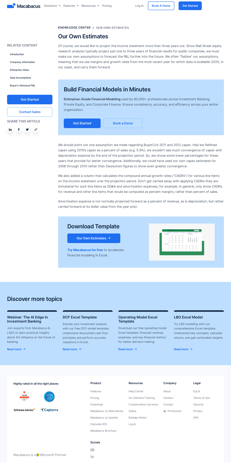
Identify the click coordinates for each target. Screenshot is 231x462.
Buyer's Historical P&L (22, 85)
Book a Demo (128, 123)
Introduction (17, 54)
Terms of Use (188, 397)
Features (69, 5)
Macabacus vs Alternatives (106, 410)
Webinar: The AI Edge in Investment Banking (27, 319)
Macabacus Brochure (102, 429)
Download (96, 404)
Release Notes (135, 417)
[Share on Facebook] (19, 129)
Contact (163, 404)
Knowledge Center (74, 27)
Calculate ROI (98, 423)
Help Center (134, 391)
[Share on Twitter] (27, 129)
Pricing (107, 5)
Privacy (185, 410)
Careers (163, 397)
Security (186, 404)
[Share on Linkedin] (10, 129)
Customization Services (140, 404)
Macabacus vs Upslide (103, 417)
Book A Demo (161, 5)
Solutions (50, 5)
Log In (139, 5)
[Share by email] (36, 129)
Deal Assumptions (20, 77)
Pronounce (170, 410)
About (162, 391)
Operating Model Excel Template (137, 319)
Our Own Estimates (93, 238)
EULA (184, 391)
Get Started (190, 5)
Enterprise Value (19, 69)
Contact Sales (30, 112)
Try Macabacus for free (85, 250)
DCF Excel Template (80, 317)
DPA (183, 417)
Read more (14, 349)
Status (130, 410)
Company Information (22, 62)
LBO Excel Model (188, 317)
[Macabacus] (24, 5)
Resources (88, 5)
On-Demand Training (139, 397)
